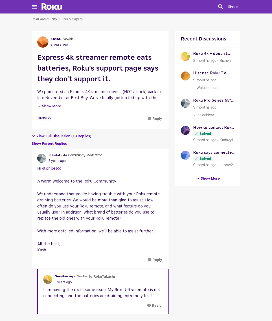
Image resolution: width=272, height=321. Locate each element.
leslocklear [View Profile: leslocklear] (205, 115)
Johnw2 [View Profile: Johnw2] (226, 165)
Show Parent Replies (49, 143)
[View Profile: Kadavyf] (185, 130)
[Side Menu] (34, 6)
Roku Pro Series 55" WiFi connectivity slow (212, 101)
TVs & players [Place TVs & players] (72, 19)
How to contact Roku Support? (213, 128)
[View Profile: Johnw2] (185, 155)
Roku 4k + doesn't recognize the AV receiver (210, 54)
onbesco (53, 169)
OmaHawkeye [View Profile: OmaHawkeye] (65, 276)
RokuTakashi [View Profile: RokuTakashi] (57, 155)
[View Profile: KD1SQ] (42, 42)
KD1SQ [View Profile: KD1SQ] (56, 39)
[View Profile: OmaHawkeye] (47, 279)
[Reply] (155, 119)
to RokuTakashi (102, 276)
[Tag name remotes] (44, 118)
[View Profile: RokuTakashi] (41, 158)
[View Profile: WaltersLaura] (185, 75)
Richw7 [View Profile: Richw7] (226, 60)
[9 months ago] (204, 60)
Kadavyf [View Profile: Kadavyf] (226, 140)
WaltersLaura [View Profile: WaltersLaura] (208, 88)
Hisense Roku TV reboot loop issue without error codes (212, 73)
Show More (49, 106)
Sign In (233, 6)
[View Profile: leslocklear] (185, 103)
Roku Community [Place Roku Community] (44, 19)
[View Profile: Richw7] (185, 56)
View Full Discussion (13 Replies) (61, 136)
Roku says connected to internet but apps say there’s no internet (213, 153)
